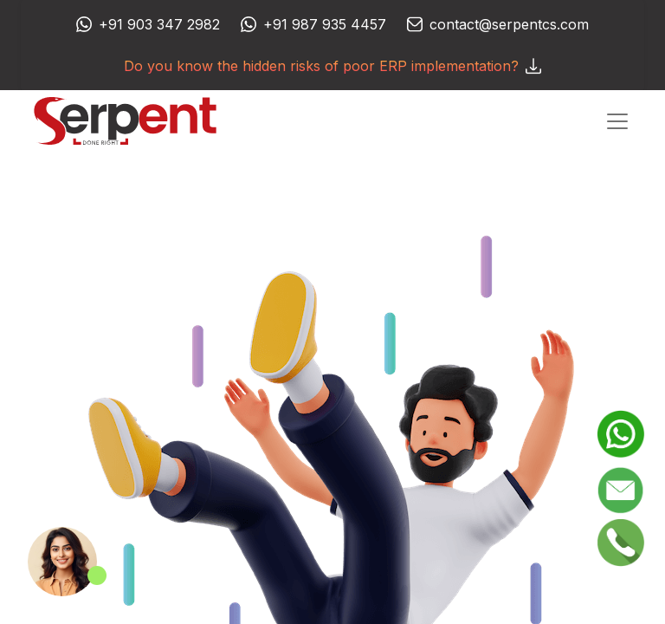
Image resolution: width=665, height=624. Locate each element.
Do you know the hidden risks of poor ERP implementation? (332, 66)
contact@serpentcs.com (509, 24)
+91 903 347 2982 (159, 24)
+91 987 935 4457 (324, 24)
